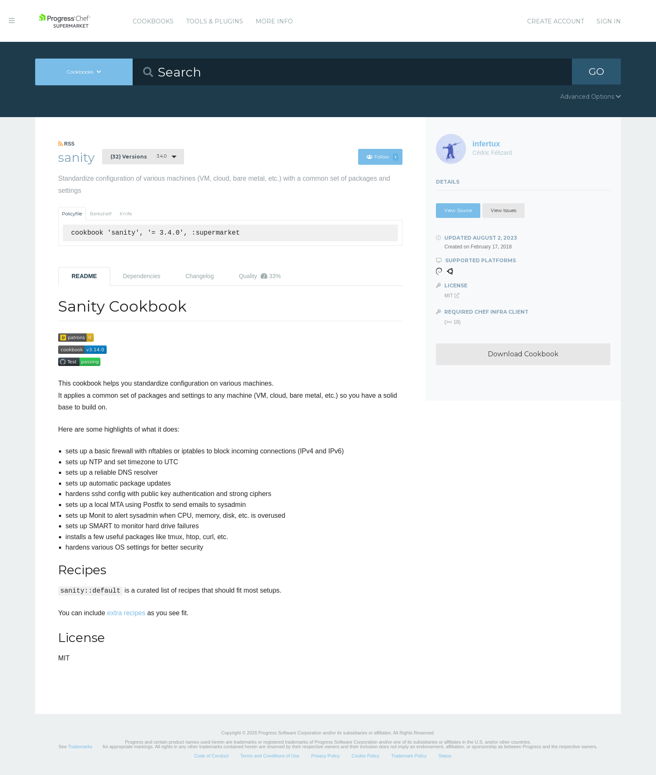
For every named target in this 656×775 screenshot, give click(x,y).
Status (444, 755)
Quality (260, 276)
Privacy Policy (325, 755)
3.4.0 (138, 156)
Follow (382, 157)
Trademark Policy (409, 755)
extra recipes (126, 612)
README (84, 276)
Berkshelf (101, 214)
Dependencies (142, 276)
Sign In (609, 21)
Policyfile (72, 214)
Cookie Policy (365, 755)
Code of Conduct (211, 755)
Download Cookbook (523, 354)
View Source (458, 210)
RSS (66, 144)
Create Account (555, 21)
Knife (126, 214)
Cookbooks (153, 21)
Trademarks (80, 746)
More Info (274, 21)
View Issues (503, 210)
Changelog (199, 276)
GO (597, 72)
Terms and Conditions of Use (269, 755)
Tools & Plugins (214, 21)
